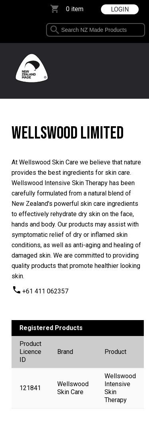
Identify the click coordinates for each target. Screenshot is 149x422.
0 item (74, 9)
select (138, 29)
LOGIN (120, 9)
